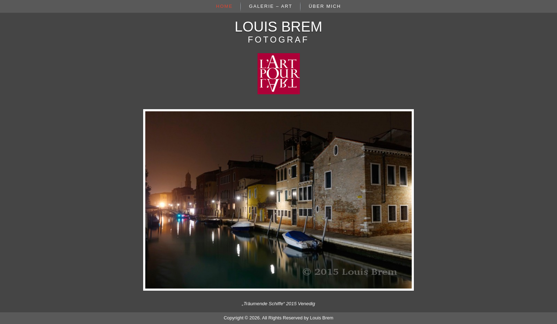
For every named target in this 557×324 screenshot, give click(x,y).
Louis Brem (279, 26)
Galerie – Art (270, 6)
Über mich (325, 6)
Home (224, 6)
